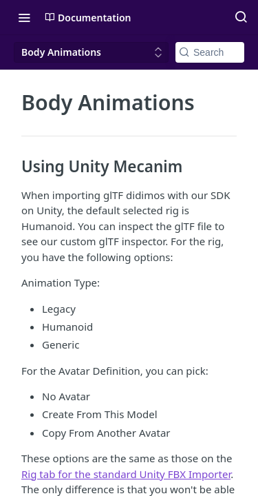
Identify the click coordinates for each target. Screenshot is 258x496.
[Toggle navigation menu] (24, 17)
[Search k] (209, 52)
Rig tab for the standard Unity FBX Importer (125, 474)
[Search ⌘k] (240, 17)
